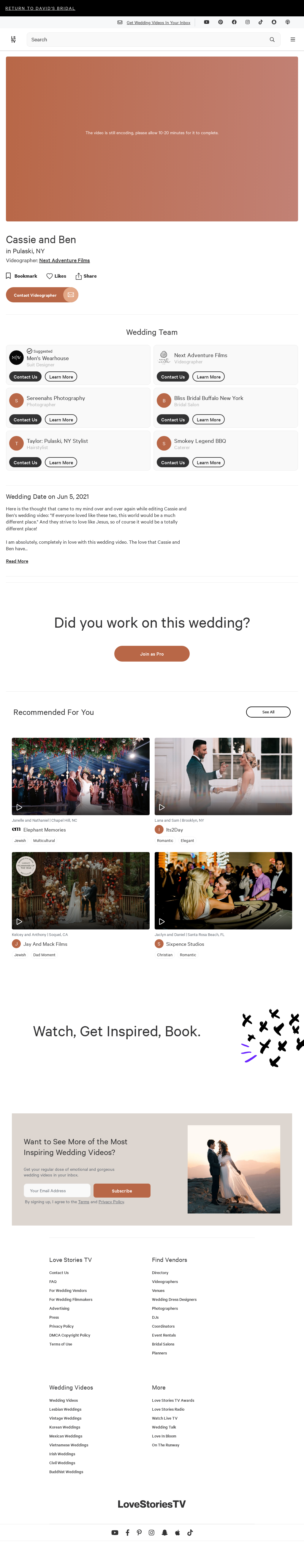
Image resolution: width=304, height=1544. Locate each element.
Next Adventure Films (64, 260)
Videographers (165, 1281)
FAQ (53, 1281)
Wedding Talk (164, 1427)
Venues (158, 1290)
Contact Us (25, 376)
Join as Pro (152, 653)
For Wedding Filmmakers (70, 1299)
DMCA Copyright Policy (69, 1335)
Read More (17, 561)
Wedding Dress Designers (174, 1299)
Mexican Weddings (65, 1436)
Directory (160, 1272)
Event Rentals (164, 1335)
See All (268, 712)
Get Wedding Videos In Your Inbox (156, 22)
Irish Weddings (62, 1454)
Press (54, 1317)
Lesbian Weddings (65, 1409)
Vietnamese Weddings (68, 1445)
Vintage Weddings (65, 1418)
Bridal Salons (163, 1344)
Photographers (165, 1308)
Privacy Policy (111, 1201)
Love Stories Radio (168, 1409)
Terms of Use (60, 1344)
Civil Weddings (62, 1462)
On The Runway (165, 1445)
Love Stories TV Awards (173, 1400)
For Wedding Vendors (68, 1290)
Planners (159, 1353)
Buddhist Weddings (66, 1471)
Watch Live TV (165, 1418)
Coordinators (163, 1326)
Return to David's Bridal (40, 8)
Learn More (61, 376)
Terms (83, 1201)
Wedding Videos (63, 1400)
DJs (155, 1317)
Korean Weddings (64, 1427)
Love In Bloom (164, 1436)
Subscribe (122, 1190)
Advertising (59, 1308)
